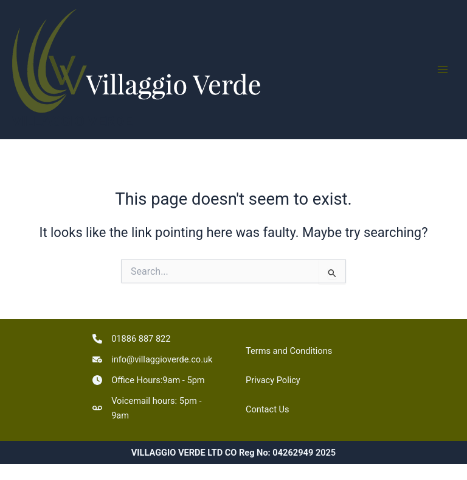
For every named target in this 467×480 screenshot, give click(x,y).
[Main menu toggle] (443, 69)
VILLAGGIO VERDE (72, 121)
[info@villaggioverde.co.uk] (152, 359)
